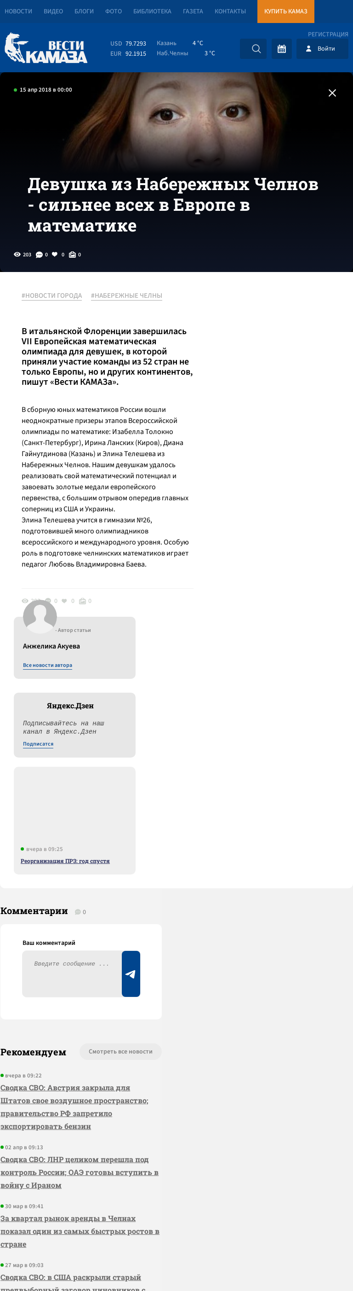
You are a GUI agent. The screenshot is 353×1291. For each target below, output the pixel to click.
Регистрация (328, 34)
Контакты (230, 11)
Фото (113, 11)
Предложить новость (262, 852)
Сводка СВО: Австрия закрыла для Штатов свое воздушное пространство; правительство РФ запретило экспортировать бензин (66, 876)
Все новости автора (251, 313)
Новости (18, 11)
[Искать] (256, 49)
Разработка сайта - (318, 1265)
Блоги (84, 11)
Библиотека (152, 11)
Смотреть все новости (105, 821)
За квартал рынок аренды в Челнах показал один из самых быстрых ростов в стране (67, 1001)
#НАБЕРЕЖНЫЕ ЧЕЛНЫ (128, 303)
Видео (53, 11)
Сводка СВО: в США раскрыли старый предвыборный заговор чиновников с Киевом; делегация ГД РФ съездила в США (72, 1066)
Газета (193, 11)
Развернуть (176, 1229)
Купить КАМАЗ (285, 11)
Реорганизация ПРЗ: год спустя (268, 508)
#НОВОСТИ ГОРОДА (53, 303)
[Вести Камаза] (46, 48)
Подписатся (242, 392)
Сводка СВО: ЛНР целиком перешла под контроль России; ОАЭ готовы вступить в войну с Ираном (66, 942)
